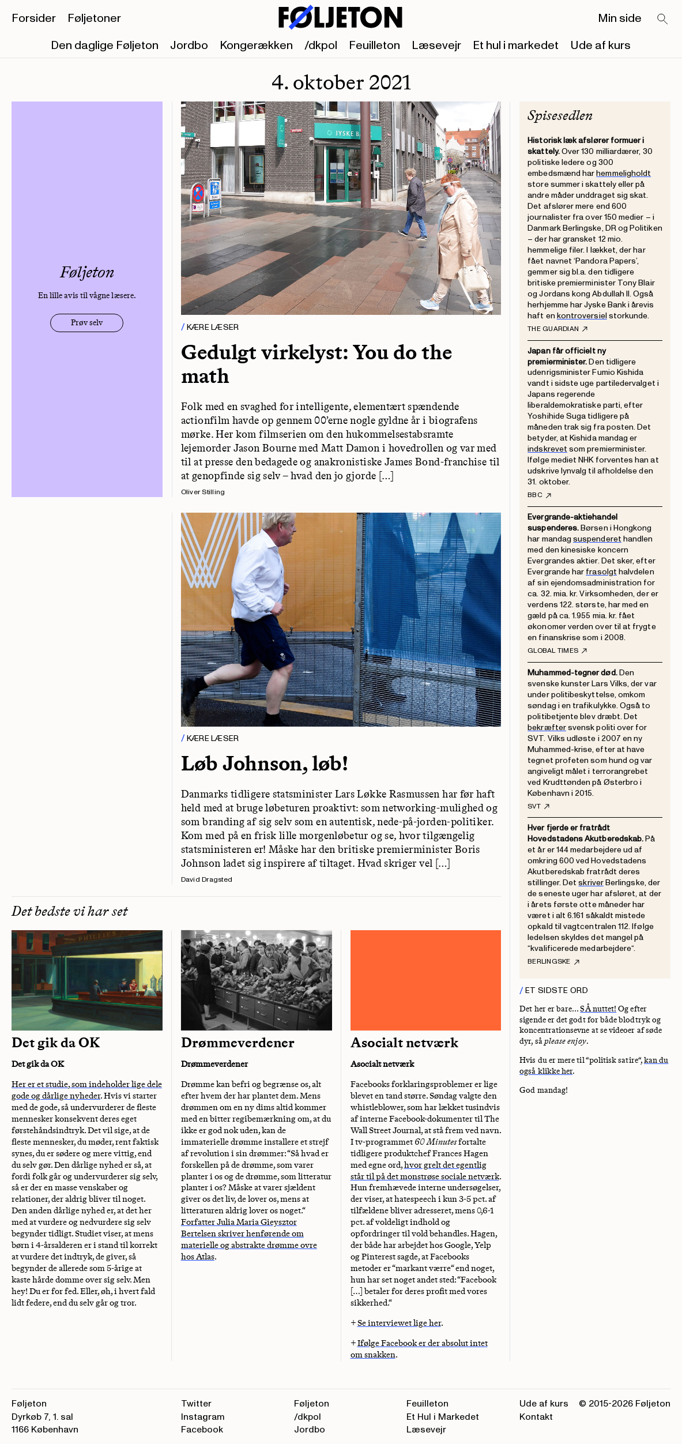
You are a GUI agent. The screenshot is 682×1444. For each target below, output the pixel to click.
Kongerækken (256, 45)
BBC (539, 495)
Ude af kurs (600, 45)
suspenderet (597, 538)
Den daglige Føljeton (105, 45)
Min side (620, 18)
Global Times (557, 651)
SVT (538, 806)
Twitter (196, 1403)
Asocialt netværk (404, 1043)
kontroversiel (582, 315)
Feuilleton (374, 45)
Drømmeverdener (239, 1043)
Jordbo (189, 45)
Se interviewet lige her (399, 1323)
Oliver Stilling (203, 492)
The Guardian (557, 329)
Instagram (203, 1417)
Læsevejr (436, 45)
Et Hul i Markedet (442, 1417)
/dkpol (320, 45)
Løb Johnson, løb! (264, 763)
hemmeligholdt (623, 173)
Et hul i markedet (516, 45)
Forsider (34, 18)
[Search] (662, 19)
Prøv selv (87, 323)
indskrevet (547, 448)
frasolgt (601, 571)
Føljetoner (94, 18)
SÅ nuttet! (598, 1009)
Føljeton (311, 1403)
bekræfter (546, 727)
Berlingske (553, 962)
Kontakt (536, 1417)
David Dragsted (206, 880)
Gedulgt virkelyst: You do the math (316, 364)
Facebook (202, 1429)
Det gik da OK (56, 1043)
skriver (591, 882)
